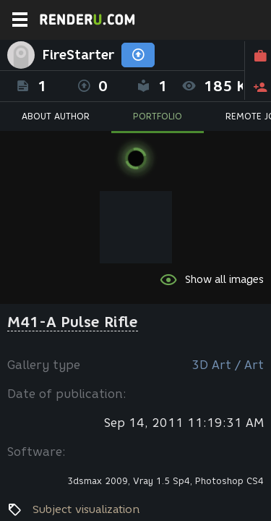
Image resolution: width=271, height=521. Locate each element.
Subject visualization (86, 509)
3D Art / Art (228, 365)
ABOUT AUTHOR (56, 116)
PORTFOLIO (157, 116)
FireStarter (78, 55)
